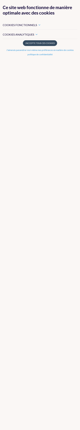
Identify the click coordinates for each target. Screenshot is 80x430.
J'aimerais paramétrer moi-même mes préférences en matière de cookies (40, 50)
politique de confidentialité (40, 54)
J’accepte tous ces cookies (40, 43)
